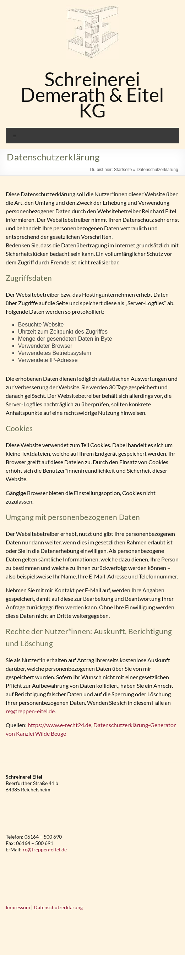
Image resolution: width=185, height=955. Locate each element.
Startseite (123, 169)
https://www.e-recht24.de (59, 724)
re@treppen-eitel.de (30, 711)
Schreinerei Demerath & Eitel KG (92, 94)
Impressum (18, 907)
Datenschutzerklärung (58, 907)
